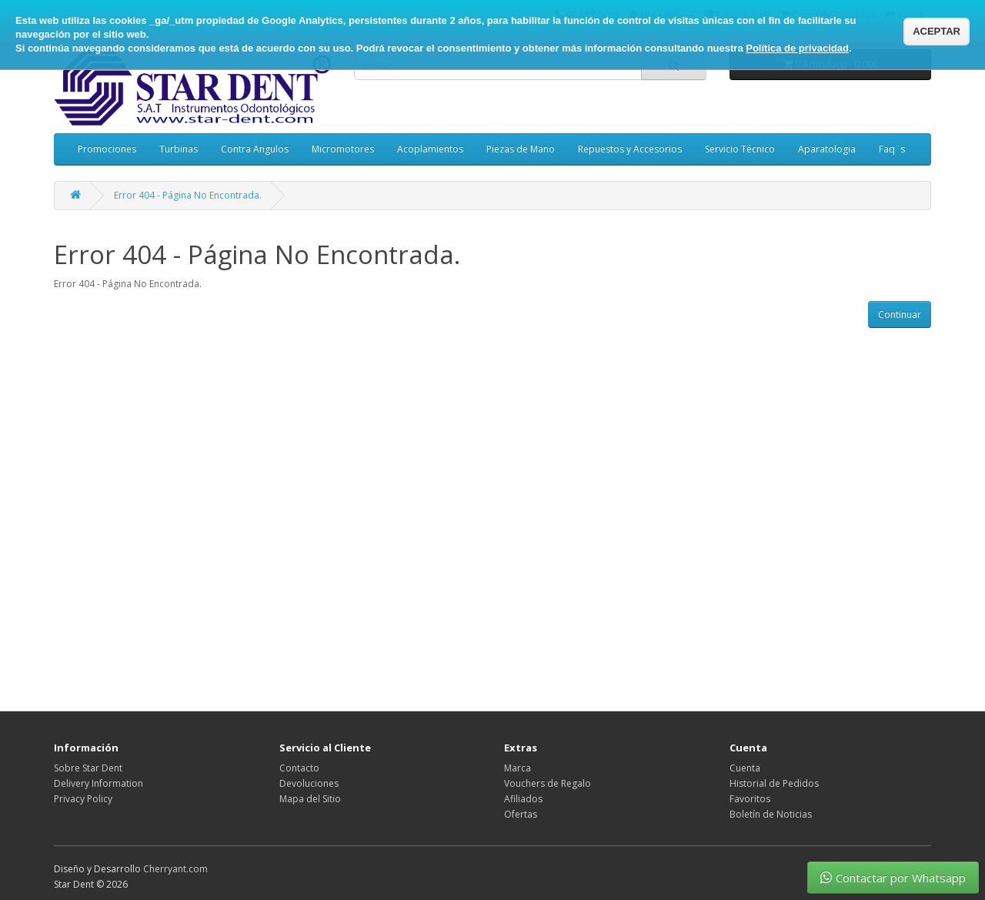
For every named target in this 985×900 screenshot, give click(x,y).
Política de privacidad (797, 48)
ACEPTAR (936, 31)
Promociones (107, 149)
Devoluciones (309, 783)
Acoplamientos (430, 149)
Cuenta (745, 768)
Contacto (299, 768)
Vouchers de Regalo (547, 783)
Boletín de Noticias (771, 814)
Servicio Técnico (740, 149)
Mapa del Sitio (310, 798)
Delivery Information (98, 783)
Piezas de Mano (520, 149)
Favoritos (750, 798)
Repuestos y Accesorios (630, 149)
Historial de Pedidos (774, 783)
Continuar (899, 314)
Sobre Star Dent (88, 768)
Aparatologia (827, 149)
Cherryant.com (175, 868)
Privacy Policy (83, 798)
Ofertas (520, 814)
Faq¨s (892, 149)
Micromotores (343, 149)
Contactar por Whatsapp (893, 877)
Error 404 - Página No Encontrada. (188, 195)
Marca (517, 768)
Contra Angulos (255, 149)
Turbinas (178, 149)
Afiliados (523, 798)
